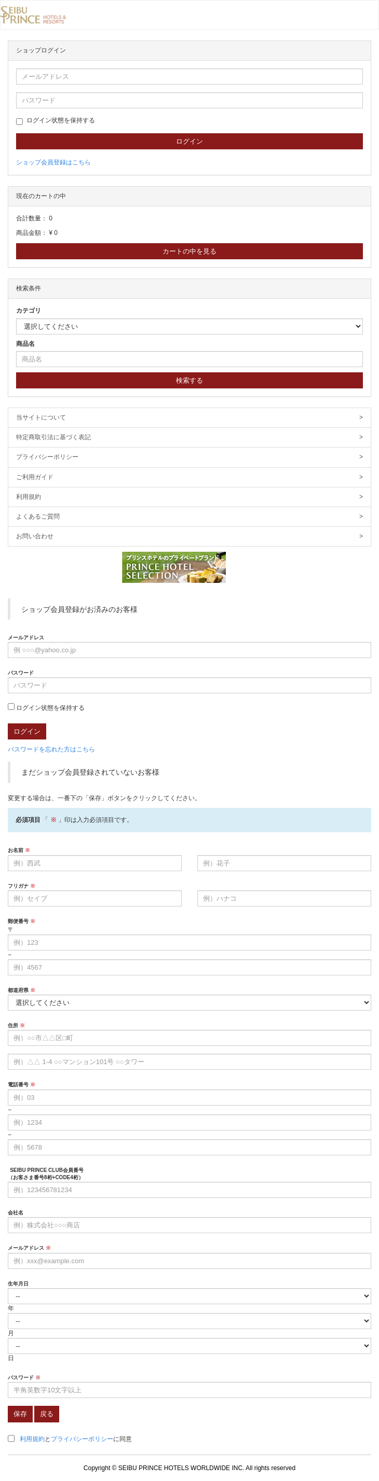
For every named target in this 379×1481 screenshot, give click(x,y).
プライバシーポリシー (189, 457)
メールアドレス (26, 637)
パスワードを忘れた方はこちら (51, 749)
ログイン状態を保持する (55, 121)
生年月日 (18, 1284)
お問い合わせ (189, 536)
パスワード (21, 673)
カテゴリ (28, 310)
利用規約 (189, 497)
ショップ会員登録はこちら (53, 162)
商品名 (25, 343)
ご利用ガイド (189, 477)
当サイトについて (189, 417)
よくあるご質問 (189, 516)
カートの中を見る (189, 251)
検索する (189, 380)
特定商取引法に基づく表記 (189, 437)
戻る (46, 1414)
